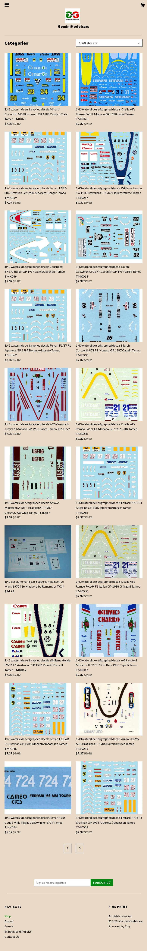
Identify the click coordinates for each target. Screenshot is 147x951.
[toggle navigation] (7, 5)
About (9, 921)
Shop (8, 916)
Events (9, 926)
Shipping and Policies (18, 931)
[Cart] (143, 5)
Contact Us (12, 936)
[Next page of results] (80, 848)
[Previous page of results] (67, 848)
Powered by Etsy (119, 926)
